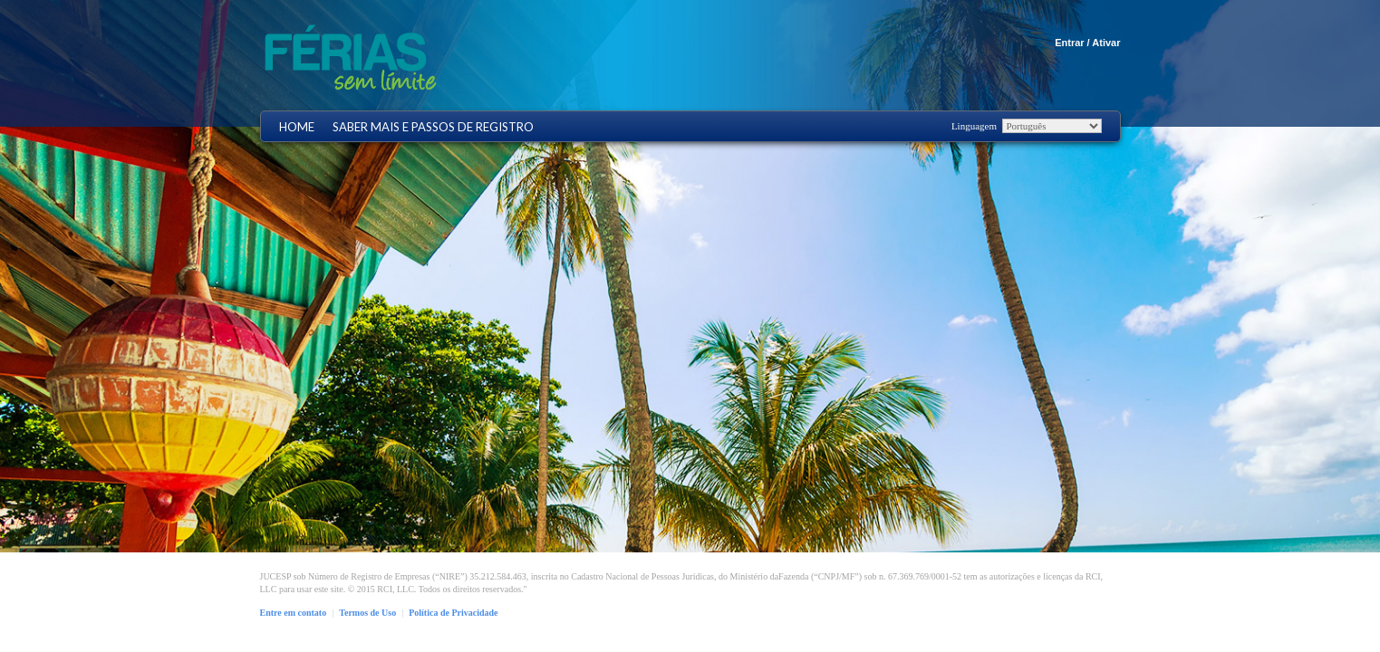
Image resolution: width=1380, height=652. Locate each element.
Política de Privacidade (453, 613)
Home (296, 127)
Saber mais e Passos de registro (433, 127)
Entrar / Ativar (1087, 42)
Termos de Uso (367, 613)
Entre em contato (293, 613)
